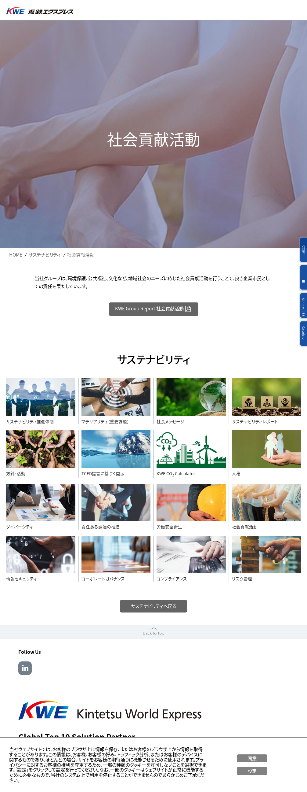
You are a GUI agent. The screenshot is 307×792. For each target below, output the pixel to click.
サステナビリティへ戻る (153, 605)
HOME (15, 254)
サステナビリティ (44, 254)
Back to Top (153, 633)
